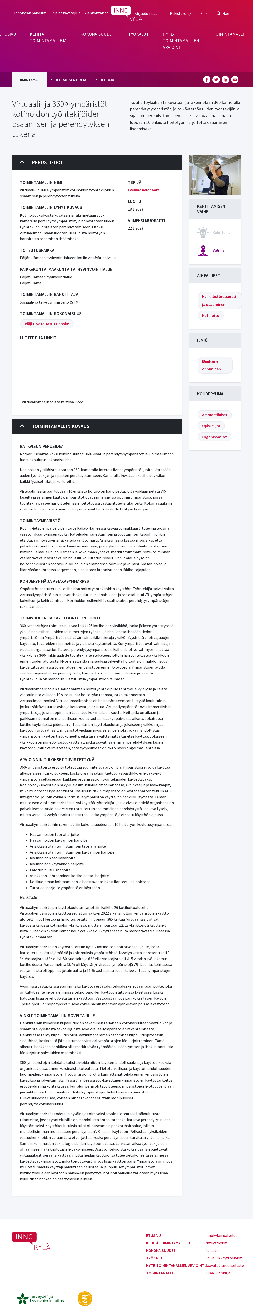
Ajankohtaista (96, 12)
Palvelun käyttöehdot (223, 1257)
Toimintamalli (29, 79)
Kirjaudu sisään (146, 13)
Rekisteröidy (180, 13)
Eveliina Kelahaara (144, 189)
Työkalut (138, 34)
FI (202, 13)
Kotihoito (210, 315)
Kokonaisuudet (97, 34)
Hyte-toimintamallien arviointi (181, 40)
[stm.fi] (85, 1297)
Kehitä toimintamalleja (48, 37)
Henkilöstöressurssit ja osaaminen (220, 300)
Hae (225, 13)
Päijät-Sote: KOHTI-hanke (47, 323)
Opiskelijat (211, 425)
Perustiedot (41, 162)
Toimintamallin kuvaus (55, 426)
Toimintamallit (230, 34)
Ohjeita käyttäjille (65, 12)
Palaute (211, 1250)
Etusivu (153, 1235)
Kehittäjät (105, 79)
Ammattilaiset (214, 414)
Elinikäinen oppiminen (211, 365)
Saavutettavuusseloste (224, 1265)
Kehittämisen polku (69, 79)
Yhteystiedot (216, 1242)
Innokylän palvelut (30, 12)
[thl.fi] (43, 1297)
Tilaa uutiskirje (217, 1272)
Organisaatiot (214, 436)
